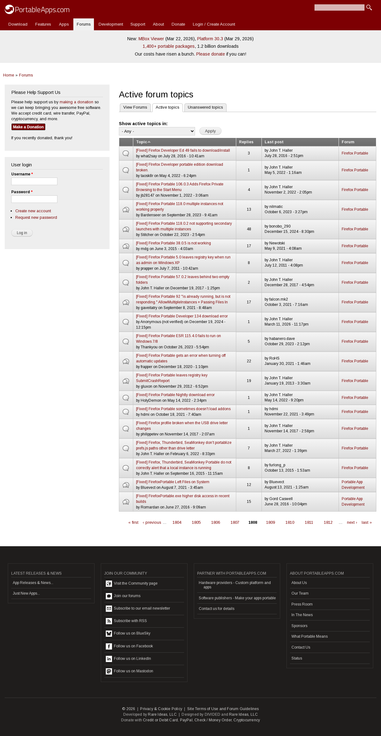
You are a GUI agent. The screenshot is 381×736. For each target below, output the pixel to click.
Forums (84, 24)
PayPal (186, 720)
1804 (177, 522)
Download (17, 24)
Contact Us (300, 647)
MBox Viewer (151, 38)
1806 (215, 522)
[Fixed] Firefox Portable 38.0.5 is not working (173, 243)
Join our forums (123, 596)
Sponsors (299, 626)
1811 (309, 522)
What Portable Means (309, 636)
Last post (274, 142)
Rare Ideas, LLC (162, 714)
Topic (143, 142)
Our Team (300, 593)
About (158, 24)
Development (111, 24)
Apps (64, 24)
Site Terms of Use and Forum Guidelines (223, 709)
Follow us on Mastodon (129, 671)
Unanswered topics (205, 107)
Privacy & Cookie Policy (161, 709)
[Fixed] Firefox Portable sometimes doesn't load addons (183, 409)
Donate (178, 24)
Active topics (165, 107)
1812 (328, 522)
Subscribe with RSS (126, 621)
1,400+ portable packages (169, 46)
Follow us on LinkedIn (128, 659)
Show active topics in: (143, 123)
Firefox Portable (355, 153)
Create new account (33, 211)
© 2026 (128, 709)
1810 (290, 522)
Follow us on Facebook (129, 646)
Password (21, 192)
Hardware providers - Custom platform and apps (235, 585)
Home (8, 75)
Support (137, 24)
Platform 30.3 (210, 38)
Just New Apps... (26, 593)
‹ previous (152, 522)
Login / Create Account (214, 24)
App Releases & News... (33, 583)
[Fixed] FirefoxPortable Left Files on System (172, 482)
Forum (348, 142)
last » (367, 522)
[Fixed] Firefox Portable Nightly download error (175, 395)
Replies (246, 142)
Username (22, 174)
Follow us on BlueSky (128, 634)
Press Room (302, 604)
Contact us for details (216, 608)
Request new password (36, 217)
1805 (196, 522)
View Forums (135, 107)
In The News (302, 615)
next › (352, 522)
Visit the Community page (132, 584)
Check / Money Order (213, 720)
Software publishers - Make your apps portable (237, 598)
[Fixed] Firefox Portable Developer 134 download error (182, 316)
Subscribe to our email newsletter (138, 609)
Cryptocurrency (246, 720)
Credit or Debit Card (160, 720)
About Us (299, 583)
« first (133, 522)
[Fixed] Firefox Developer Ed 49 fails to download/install (183, 150)
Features (43, 24)
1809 (270, 522)
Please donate (210, 54)
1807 (235, 522)
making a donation (76, 102)
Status (296, 658)
